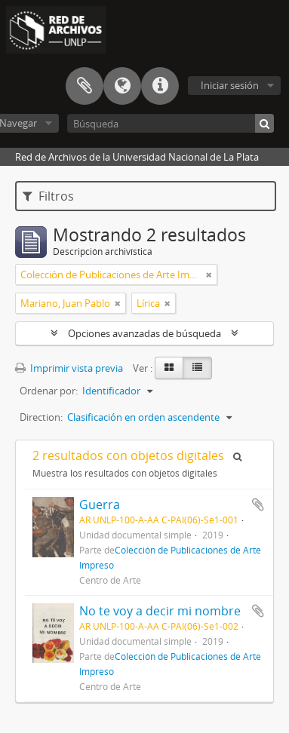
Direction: (41, 417)
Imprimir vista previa (69, 368)
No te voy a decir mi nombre (160, 611)
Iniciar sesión (230, 85)
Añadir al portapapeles (258, 504)
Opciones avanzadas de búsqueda (144, 333)
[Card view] (169, 368)
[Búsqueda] (170, 123)
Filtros (48, 196)
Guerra (99, 504)
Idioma (122, 86)
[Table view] (197, 368)
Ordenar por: (49, 390)
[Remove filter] (209, 274)
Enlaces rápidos (160, 86)
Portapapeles (84, 86)
